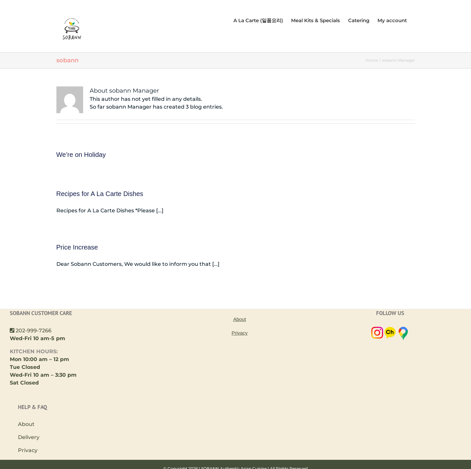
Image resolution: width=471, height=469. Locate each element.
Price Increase (77, 247)
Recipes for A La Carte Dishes (99, 193)
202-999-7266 (34, 330)
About (26, 424)
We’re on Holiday (81, 154)
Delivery (28, 437)
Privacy (27, 450)
